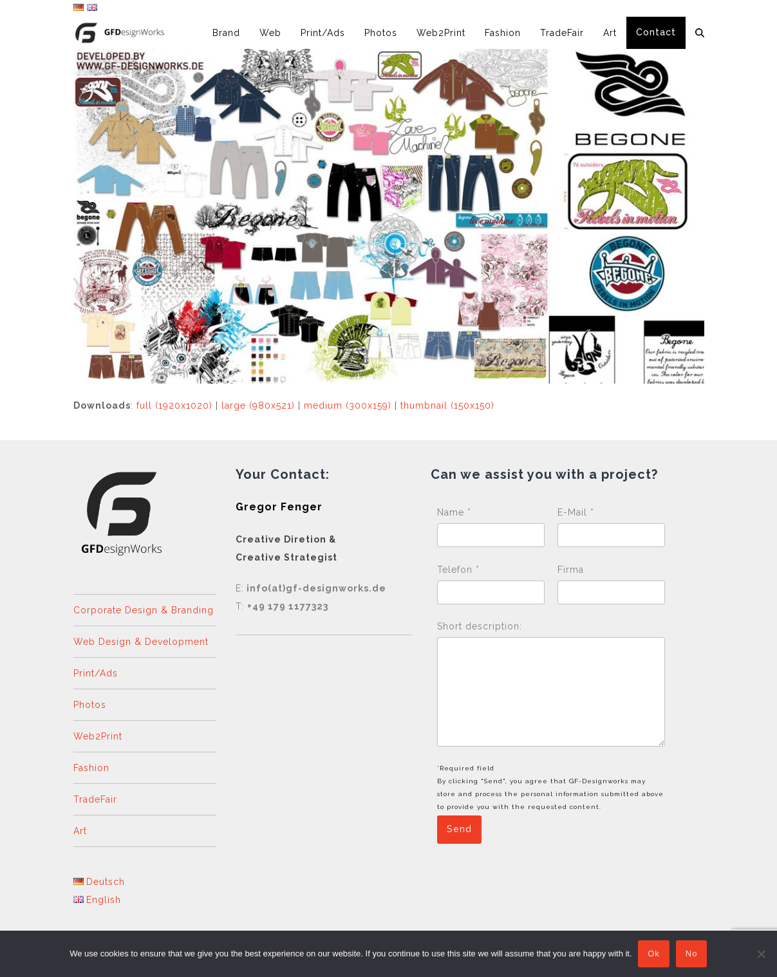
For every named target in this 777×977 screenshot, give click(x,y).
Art (80, 831)
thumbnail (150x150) (447, 405)
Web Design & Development (141, 642)
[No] (760, 953)
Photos (89, 705)
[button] (700, 33)
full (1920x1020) (174, 405)
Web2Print (97, 736)
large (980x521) (258, 405)
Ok (654, 954)
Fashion (91, 768)
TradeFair (95, 799)
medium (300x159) (347, 405)
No (692, 954)
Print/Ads (95, 673)
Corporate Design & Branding (143, 610)
